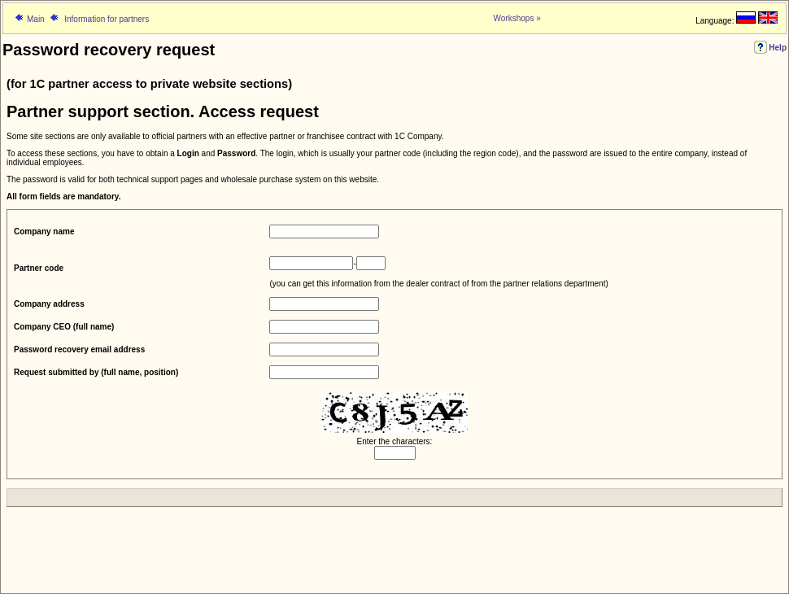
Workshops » (517, 18)
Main (36, 19)
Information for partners (105, 19)
